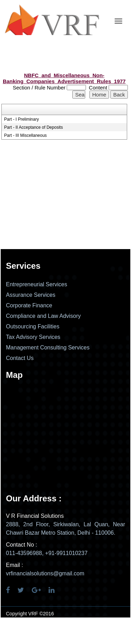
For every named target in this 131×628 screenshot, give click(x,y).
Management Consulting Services (47, 347)
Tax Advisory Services (33, 337)
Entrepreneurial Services (36, 284)
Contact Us (20, 358)
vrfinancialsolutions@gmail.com (45, 573)
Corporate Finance (29, 305)
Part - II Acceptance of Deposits (33, 127)
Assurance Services (30, 295)
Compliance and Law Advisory (43, 316)
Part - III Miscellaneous (25, 135)
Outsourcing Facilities (32, 326)
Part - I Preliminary (21, 119)
